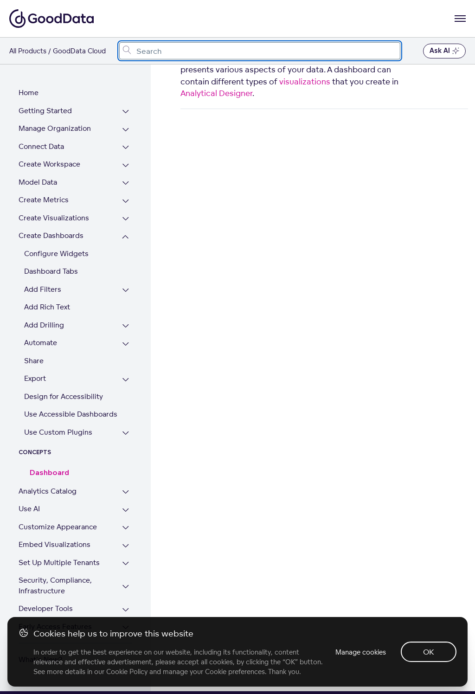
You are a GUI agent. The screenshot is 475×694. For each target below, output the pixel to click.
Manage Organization (55, 128)
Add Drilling (44, 325)
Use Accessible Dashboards (70, 414)
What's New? (40, 659)
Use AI (29, 508)
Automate (40, 342)
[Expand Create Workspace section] (125, 165)
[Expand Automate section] (125, 344)
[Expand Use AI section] (125, 510)
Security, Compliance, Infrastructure (55, 585)
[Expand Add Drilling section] (125, 326)
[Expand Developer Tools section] (125, 610)
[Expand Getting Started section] (125, 112)
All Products (27, 51)
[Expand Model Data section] (125, 183)
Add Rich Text (47, 306)
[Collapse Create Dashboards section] (125, 237)
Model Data (38, 182)
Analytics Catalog (48, 491)
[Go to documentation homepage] (51, 18)
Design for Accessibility (63, 396)
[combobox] (259, 50)
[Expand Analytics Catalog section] (125, 492)
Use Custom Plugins (58, 432)
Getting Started (45, 110)
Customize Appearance (58, 526)
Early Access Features (55, 626)
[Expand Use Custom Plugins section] (125, 433)
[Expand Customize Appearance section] (125, 528)
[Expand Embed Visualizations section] (125, 546)
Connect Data (41, 146)
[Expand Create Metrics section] (125, 201)
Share (34, 360)
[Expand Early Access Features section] (125, 628)
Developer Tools (46, 608)
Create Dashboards (51, 235)
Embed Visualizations (54, 544)
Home (29, 92)
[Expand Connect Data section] (125, 148)
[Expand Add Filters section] (125, 291)
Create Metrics (44, 199)
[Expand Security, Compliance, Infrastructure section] (125, 586)
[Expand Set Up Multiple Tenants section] (125, 564)
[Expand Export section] (125, 380)
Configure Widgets (56, 253)
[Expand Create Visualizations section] (125, 219)
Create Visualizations (54, 217)
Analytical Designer (216, 93)
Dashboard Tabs (51, 271)
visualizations (304, 81)
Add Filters (42, 289)
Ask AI (444, 51)
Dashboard (49, 473)
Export (35, 378)
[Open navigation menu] (460, 18)
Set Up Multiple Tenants (59, 562)
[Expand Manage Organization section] (125, 130)
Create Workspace (49, 164)
